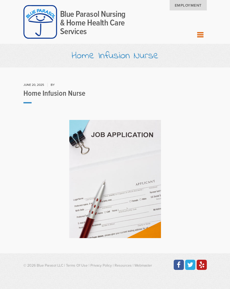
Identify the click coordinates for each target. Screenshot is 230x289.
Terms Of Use (77, 265)
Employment (188, 5)
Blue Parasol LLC (50, 265)
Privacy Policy (101, 265)
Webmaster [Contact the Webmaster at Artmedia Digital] (143, 265)
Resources (123, 265)
